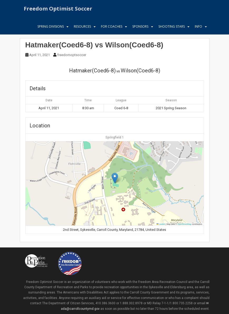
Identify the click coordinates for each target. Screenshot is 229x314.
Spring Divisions (50, 27)
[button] (114, 178)
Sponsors (140, 27)
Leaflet (161, 224)
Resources (82, 27)
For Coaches (111, 27)
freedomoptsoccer (71, 55)
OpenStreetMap (184, 224)
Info (198, 27)
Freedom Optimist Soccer (58, 9)
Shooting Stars (171, 27)
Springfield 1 (114, 137)
